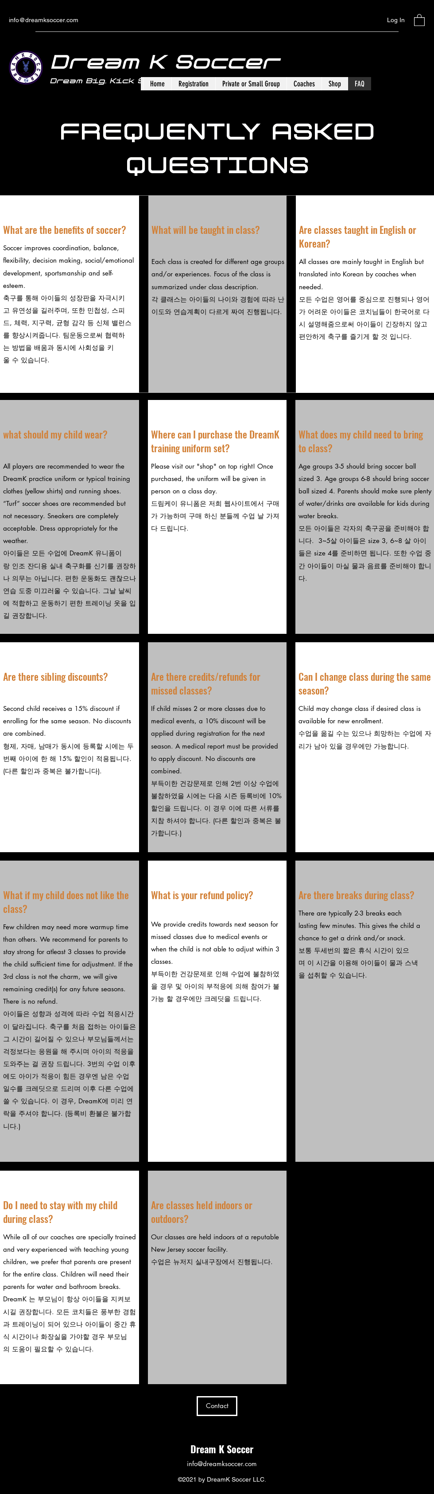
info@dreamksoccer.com (43, 19)
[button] (419, 19)
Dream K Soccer (221, 1449)
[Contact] (217, 1406)
